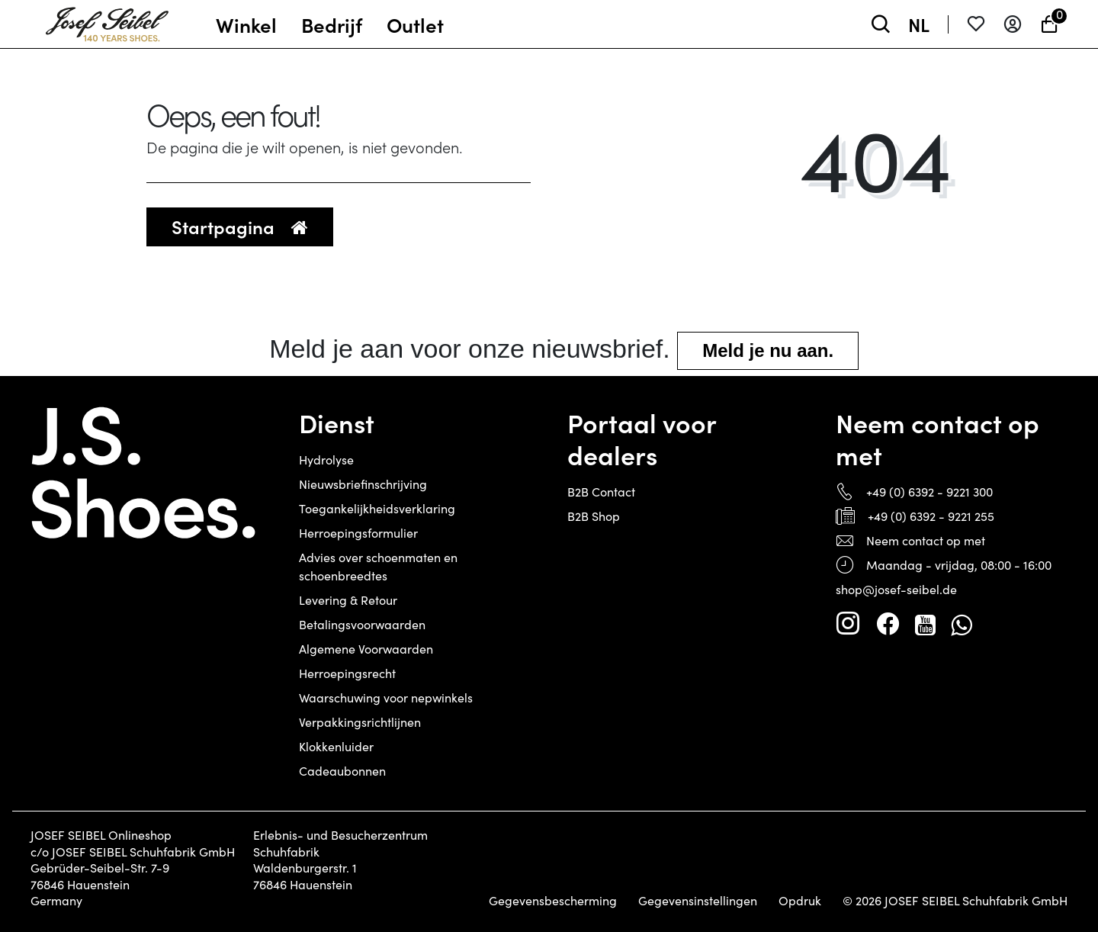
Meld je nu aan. (767, 350)
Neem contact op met (925, 540)
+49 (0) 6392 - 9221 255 (931, 516)
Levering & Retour (348, 600)
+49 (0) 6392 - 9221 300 (929, 492)
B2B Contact (601, 492)
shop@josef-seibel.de (896, 589)
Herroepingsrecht (347, 673)
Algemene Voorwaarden (366, 649)
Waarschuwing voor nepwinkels (386, 697)
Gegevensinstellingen (697, 901)
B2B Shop (593, 516)
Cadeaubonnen (342, 771)
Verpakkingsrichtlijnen (360, 722)
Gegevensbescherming (553, 901)
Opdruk (800, 901)
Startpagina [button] (240, 226)
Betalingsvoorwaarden (362, 624)
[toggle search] (880, 24)
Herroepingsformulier (358, 533)
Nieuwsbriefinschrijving (363, 484)
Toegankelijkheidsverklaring (377, 508)
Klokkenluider (336, 746)
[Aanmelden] (1012, 24)
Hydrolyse (326, 460)
